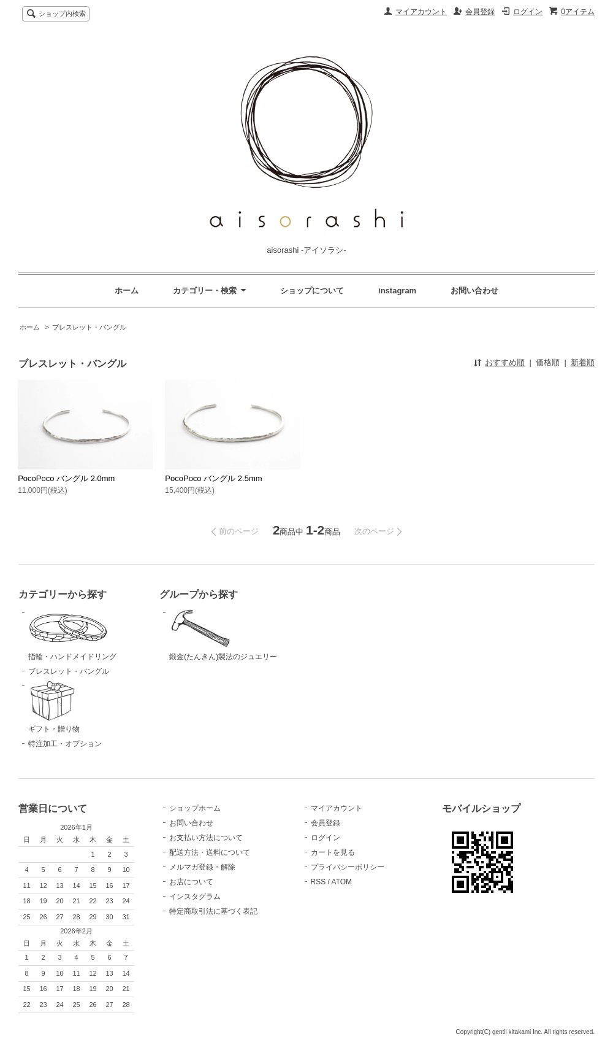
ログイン (528, 11)
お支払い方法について (206, 837)
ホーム (127, 290)
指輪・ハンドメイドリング (89, 634)
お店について (191, 882)
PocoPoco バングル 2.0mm (66, 478)
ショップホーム (195, 808)
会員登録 (480, 11)
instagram (397, 290)
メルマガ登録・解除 (202, 867)
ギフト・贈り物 (89, 707)
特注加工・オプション (65, 743)
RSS (318, 882)
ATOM (342, 882)
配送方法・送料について (209, 852)
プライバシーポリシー (347, 867)
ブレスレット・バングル (89, 327)
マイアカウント (421, 11)
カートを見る (333, 852)
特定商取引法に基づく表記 (213, 911)
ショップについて (312, 290)
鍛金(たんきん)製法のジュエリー (230, 634)
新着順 (583, 362)
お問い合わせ (474, 290)
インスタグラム (195, 896)
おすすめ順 (505, 362)
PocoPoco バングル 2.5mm (213, 478)
